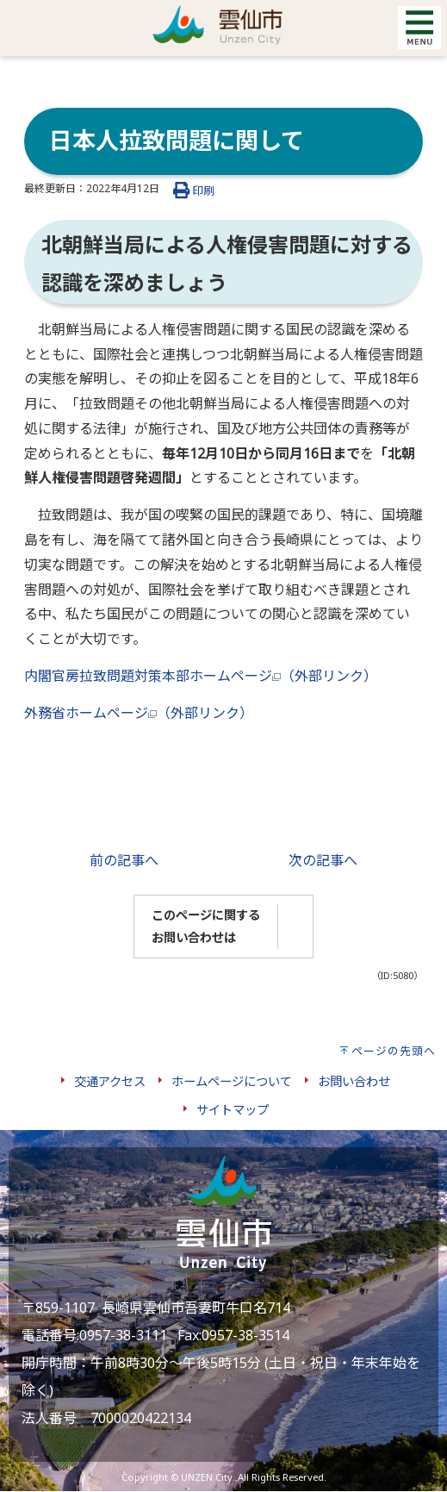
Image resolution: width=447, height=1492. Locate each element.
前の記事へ (124, 860)
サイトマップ (232, 1110)
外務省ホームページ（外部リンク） (138, 712)
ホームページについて (231, 1081)
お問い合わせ (354, 1081)
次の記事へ (323, 860)
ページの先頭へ (393, 1050)
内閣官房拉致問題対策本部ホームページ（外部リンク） (200, 675)
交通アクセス (110, 1081)
